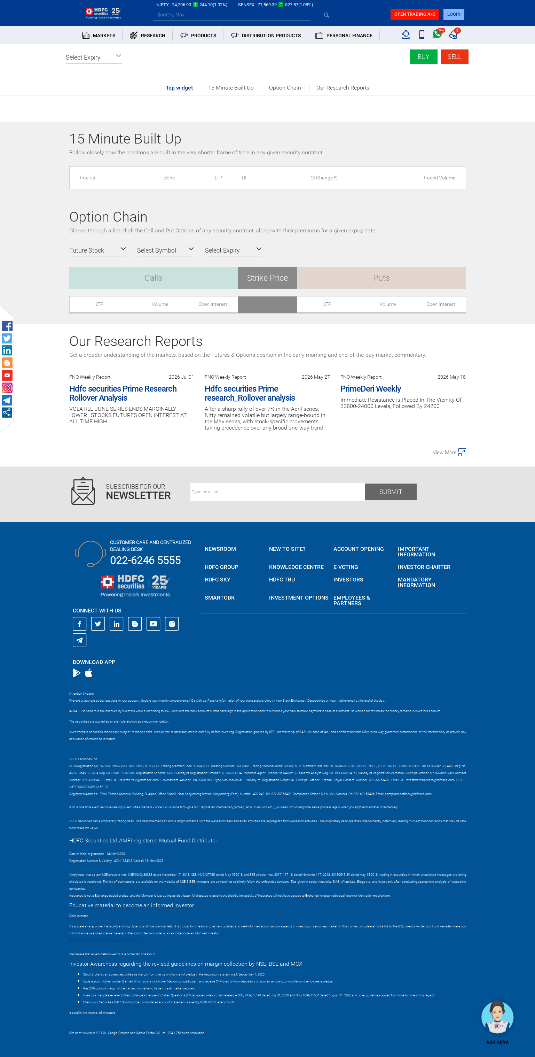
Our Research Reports (342, 88)
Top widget (179, 88)
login (454, 14)
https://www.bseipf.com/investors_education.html (104, 940)
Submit (390, 491)
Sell (454, 56)
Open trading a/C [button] (414, 14)
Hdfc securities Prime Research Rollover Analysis (122, 393)
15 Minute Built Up (231, 88)
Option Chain (285, 88)
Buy (424, 56)
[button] (94, 57)
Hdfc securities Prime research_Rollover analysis (250, 393)
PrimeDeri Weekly (370, 389)
